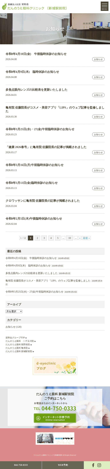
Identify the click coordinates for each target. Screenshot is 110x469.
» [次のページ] (79, 238)
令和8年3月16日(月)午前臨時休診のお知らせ (35, 165)
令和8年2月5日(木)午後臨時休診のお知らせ (34, 218)
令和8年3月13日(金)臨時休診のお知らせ (32, 182)
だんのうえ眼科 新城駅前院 (19, 351)
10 (69, 238)
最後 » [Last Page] (86, 238)
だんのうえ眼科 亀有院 (17, 348)
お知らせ (98, 59)
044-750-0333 (21, 465)
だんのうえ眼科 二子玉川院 (20, 341)
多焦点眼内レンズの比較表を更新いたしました (36, 89)
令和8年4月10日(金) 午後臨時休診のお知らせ (36, 54)
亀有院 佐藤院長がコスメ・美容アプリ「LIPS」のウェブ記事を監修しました (48, 280)
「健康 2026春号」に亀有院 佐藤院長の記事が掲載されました (46, 147)
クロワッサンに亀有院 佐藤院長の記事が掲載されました (43, 200)
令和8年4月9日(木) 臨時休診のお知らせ (32, 71)
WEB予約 (63, 465)
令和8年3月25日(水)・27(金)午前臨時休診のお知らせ (40, 129)
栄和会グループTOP (15, 338)
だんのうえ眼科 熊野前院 (18, 344)
